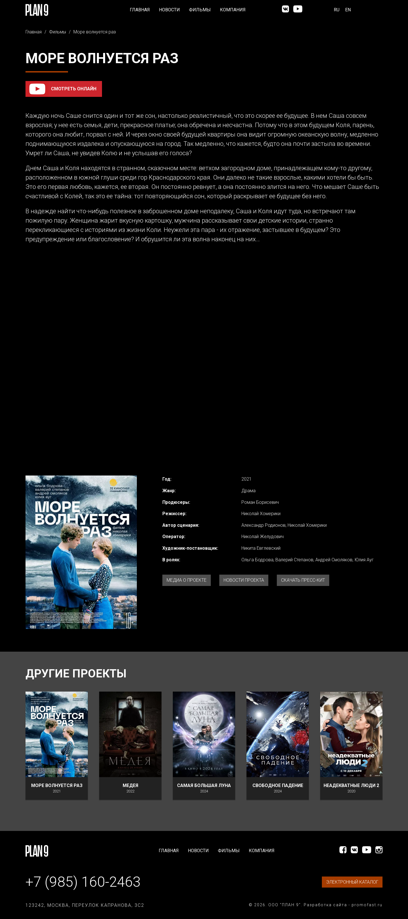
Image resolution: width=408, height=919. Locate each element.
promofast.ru (367, 905)
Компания (233, 9)
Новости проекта (244, 580)
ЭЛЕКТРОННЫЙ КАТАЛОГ (352, 882)
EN (348, 9)
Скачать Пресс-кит (303, 580)
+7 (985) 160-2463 (83, 882)
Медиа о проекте (187, 580)
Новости (169, 9)
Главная (140, 9)
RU (336, 9)
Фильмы (200, 9)
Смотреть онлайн (73, 88)
